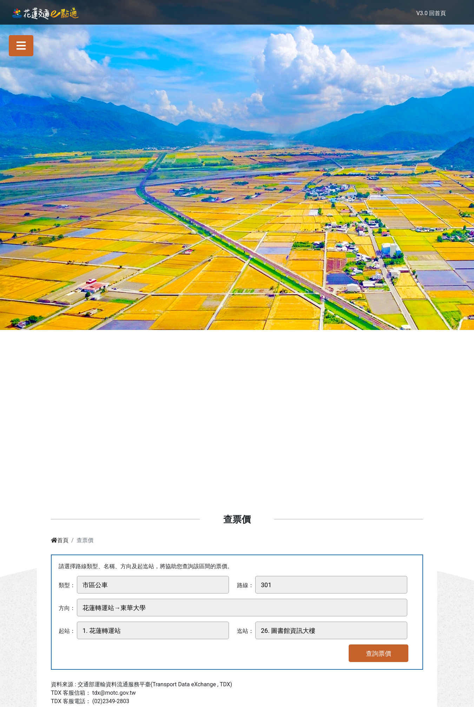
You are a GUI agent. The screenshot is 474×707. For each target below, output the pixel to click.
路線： (245, 585)
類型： (67, 585)
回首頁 (437, 13)
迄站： (245, 631)
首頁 (59, 540)
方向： (67, 608)
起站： (67, 631)
